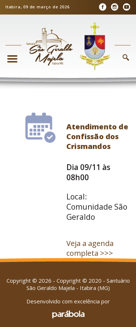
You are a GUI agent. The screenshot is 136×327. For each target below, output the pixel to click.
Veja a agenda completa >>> (90, 248)
